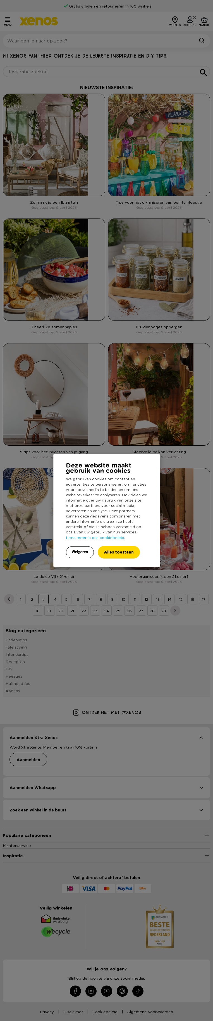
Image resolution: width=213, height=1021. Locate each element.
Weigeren (80, 552)
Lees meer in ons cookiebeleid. (95, 537)
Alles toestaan (119, 552)
